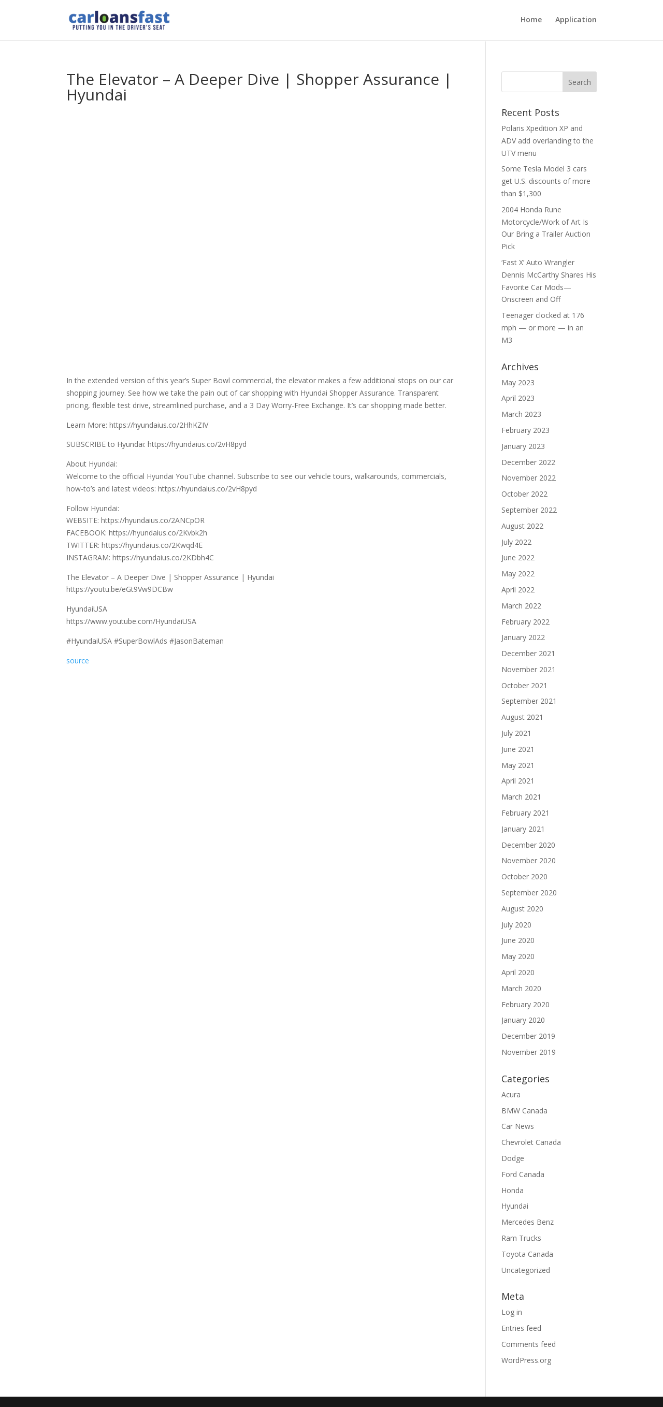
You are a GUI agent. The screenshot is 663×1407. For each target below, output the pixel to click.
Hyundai (514, 1206)
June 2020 (518, 940)
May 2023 (518, 382)
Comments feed (528, 1344)
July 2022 (516, 542)
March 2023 (521, 414)
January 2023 (523, 446)
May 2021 (518, 765)
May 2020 (518, 956)
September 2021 (529, 701)
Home (531, 21)
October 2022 (524, 494)
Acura (511, 1094)
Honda (512, 1190)
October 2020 (524, 876)
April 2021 (518, 781)
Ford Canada (522, 1174)
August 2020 (522, 908)
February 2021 (525, 813)
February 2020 (525, 1004)
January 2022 (523, 637)
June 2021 (518, 749)
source (77, 660)
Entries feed (521, 1328)
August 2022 (522, 526)
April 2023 (518, 398)
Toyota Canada (527, 1254)
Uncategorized (525, 1270)
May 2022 (518, 573)
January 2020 (523, 1020)
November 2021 (528, 669)
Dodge (512, 1158)
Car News (517, 1126)
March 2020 (521, 988)
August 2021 (522, 717)
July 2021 (516, 733)
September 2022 (529, 510)
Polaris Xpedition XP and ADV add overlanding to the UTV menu (547, 140)
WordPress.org (526, 1360)
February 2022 (525, 622)
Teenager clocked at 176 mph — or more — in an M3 (542, 327)
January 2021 (523, 829)
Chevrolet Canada (531, 1142)
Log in (511, 1312)
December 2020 (528, 845)
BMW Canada (524, 1110)
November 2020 (528, 860)
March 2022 (521, 606)
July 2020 (516, 925)
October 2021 (524, 685)
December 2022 (528, 462)
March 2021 (521, 797)
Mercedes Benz (527, 1222)
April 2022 (518, 589)
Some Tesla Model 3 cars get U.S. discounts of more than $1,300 (545, 181)
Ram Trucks (521, 1238)
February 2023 (525, 430)
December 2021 (528, 653)
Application (576, 21)
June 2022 (518, 557)
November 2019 (528, 1052)
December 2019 (528, 1036)
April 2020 (518, 972)
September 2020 (529, 892)
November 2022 (528, 478)
